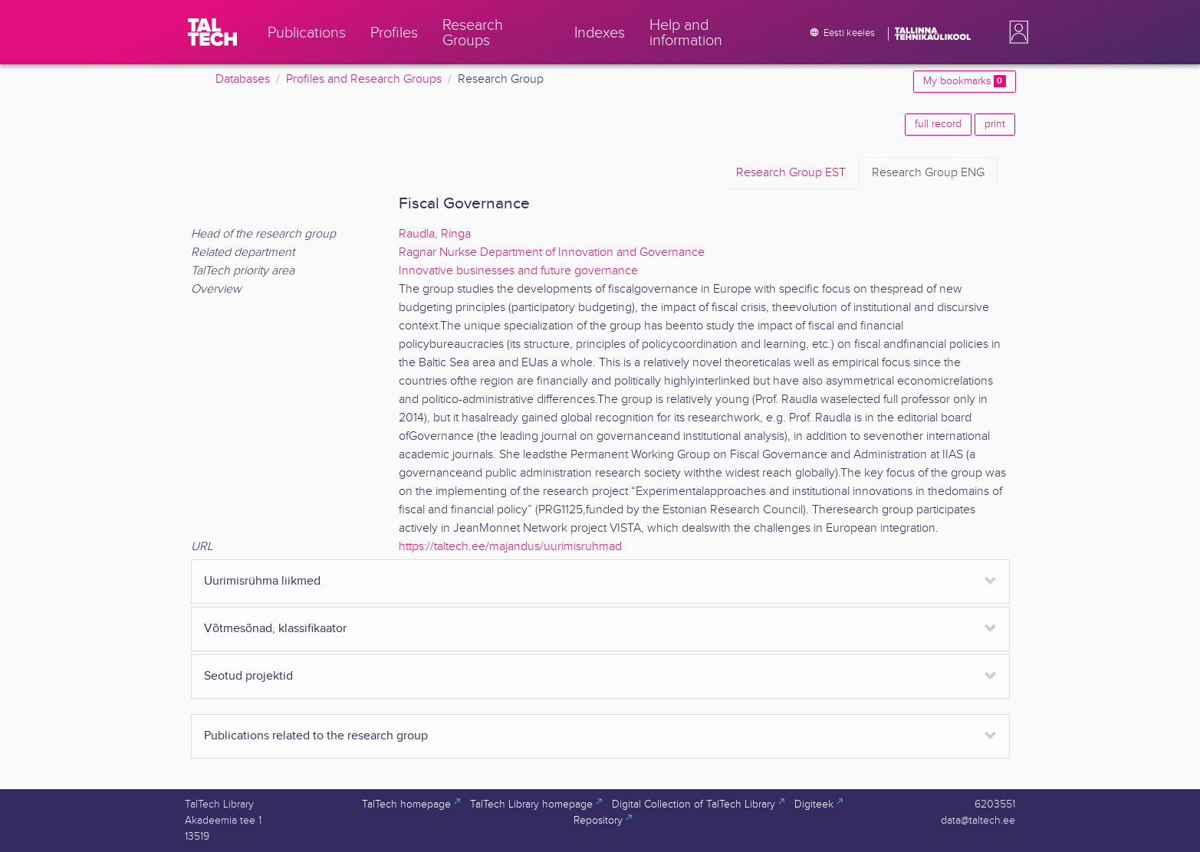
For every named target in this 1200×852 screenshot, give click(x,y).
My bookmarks (964, 81)
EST (791, 173)
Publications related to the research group (316, 736)
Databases (242, 79)
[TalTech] (212, 32)
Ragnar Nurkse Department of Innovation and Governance (552, 252)
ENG (928, 173)
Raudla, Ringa (435, 234)
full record (938, 124)
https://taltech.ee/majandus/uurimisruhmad (510, 546)
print (995, 124)
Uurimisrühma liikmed (262, 581)
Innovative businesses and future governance (518, 271)
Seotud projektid (248, 676)
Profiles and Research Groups (364, 79)
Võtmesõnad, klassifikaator (275, 628)
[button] (1016, 32)
